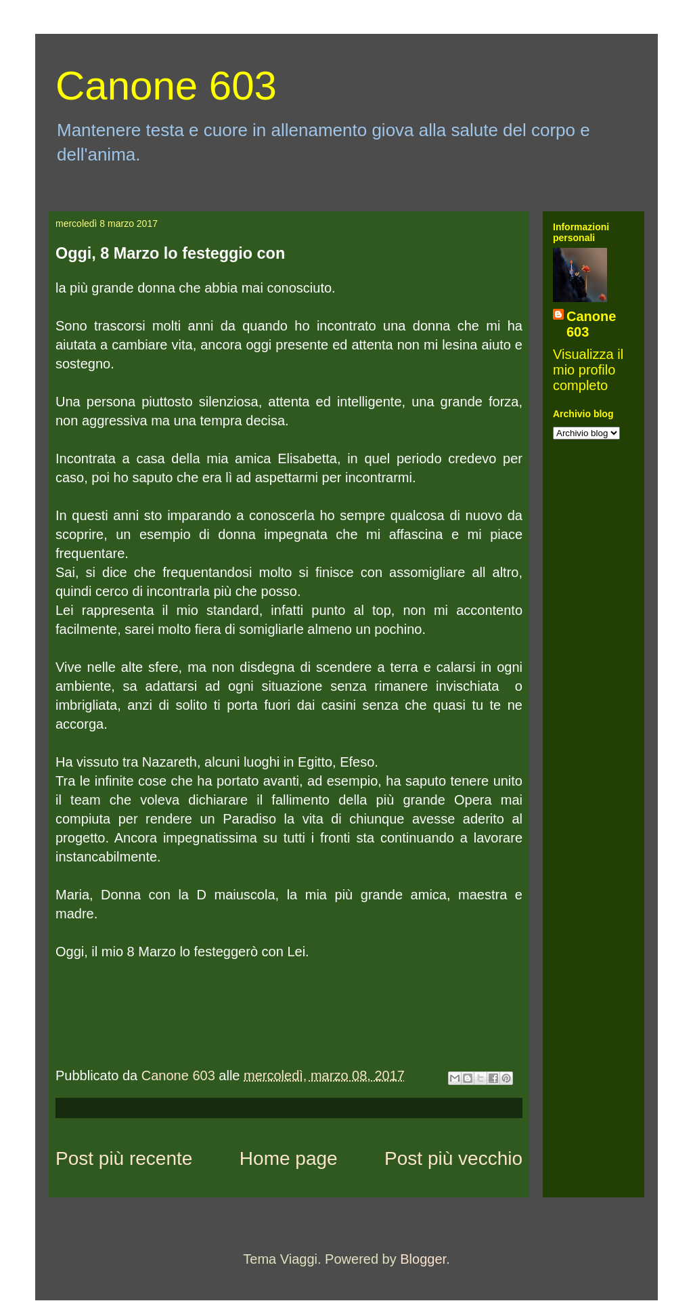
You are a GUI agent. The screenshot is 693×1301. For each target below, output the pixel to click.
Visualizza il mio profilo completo (588, 370)
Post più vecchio (453, 1158)
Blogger (423, 1259)
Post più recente (123, 1158)
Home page (289, 1158)
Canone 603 (166, 85)
